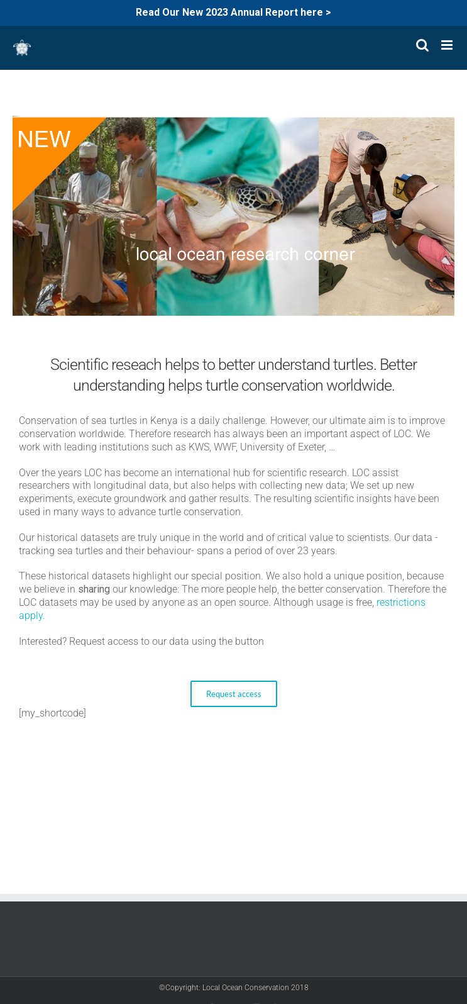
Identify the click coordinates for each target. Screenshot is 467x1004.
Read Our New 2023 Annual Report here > (233, 12)
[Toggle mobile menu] (447, 45)
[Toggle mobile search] (422, 45)
